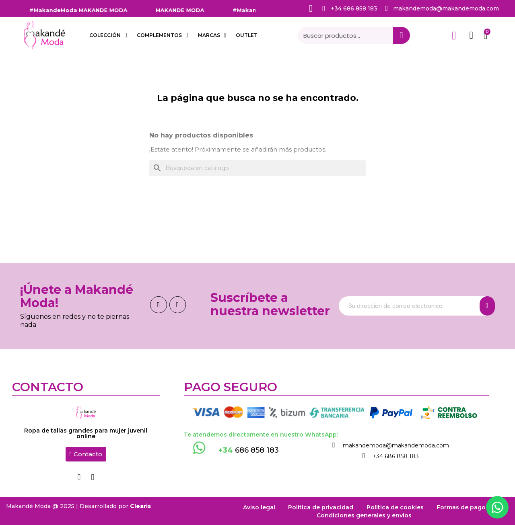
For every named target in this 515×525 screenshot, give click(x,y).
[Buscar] (257, 168)
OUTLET (247, 35)
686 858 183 (248, 450)
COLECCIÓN (108, 35)
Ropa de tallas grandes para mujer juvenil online (85, 433)
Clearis (140, 505)
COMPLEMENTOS (162, 35)
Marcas (212, 35)
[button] (86, 454)
